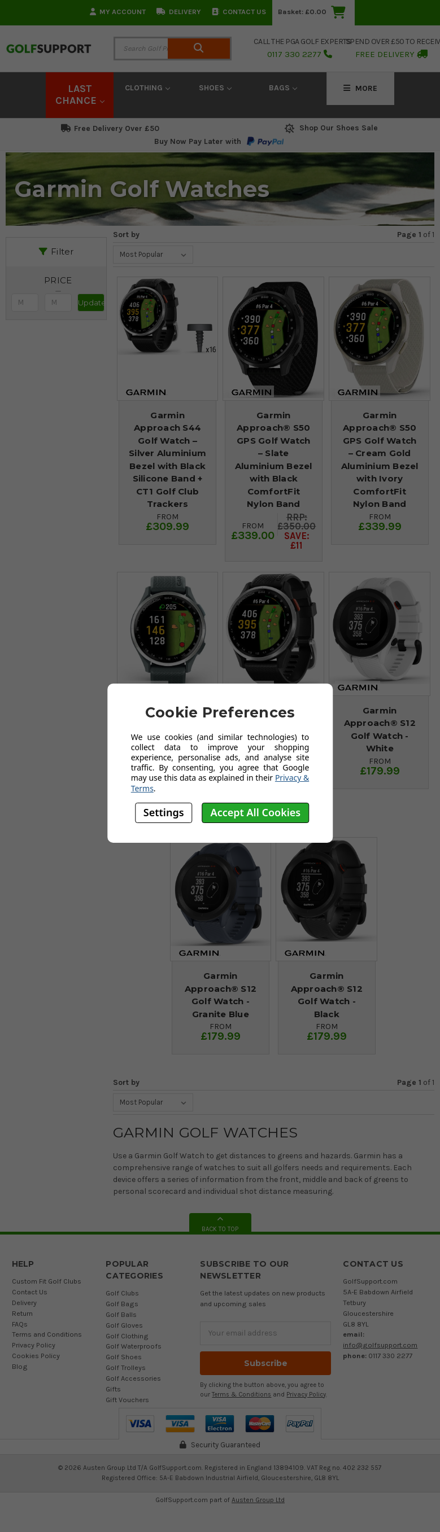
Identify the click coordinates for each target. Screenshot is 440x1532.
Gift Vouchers (127, 1399)
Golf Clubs (122, 1293)
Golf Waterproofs (134, 1346)
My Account (118, 11)
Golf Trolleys (126, 1367)
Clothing (147, 88)
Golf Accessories (133, 1378)
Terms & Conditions (241, 1394)
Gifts (113, 1389)
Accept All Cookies (256, 812)
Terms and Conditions (47, 1334)
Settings (163, 812)
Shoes (215, 88)
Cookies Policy (36, 1355)
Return (22, 1313)
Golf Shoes (124, 1356)
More (360, 88)
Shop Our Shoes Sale (330, 128)
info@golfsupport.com (380, 1345)
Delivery (178, 11)
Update (91, 302)
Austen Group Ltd (258, 1500)
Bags (283, 88)
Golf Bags (122, 1303)
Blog (20, 1366)
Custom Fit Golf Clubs (46, 1281)
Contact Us (239, 11)
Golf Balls (121, 1314)
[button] (57, 280)
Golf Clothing (127, 1336)
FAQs (20, 1324)
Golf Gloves (124, 1325)
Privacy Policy (33, 1345)
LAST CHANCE (79, 94)
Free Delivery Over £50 (110, 128)
